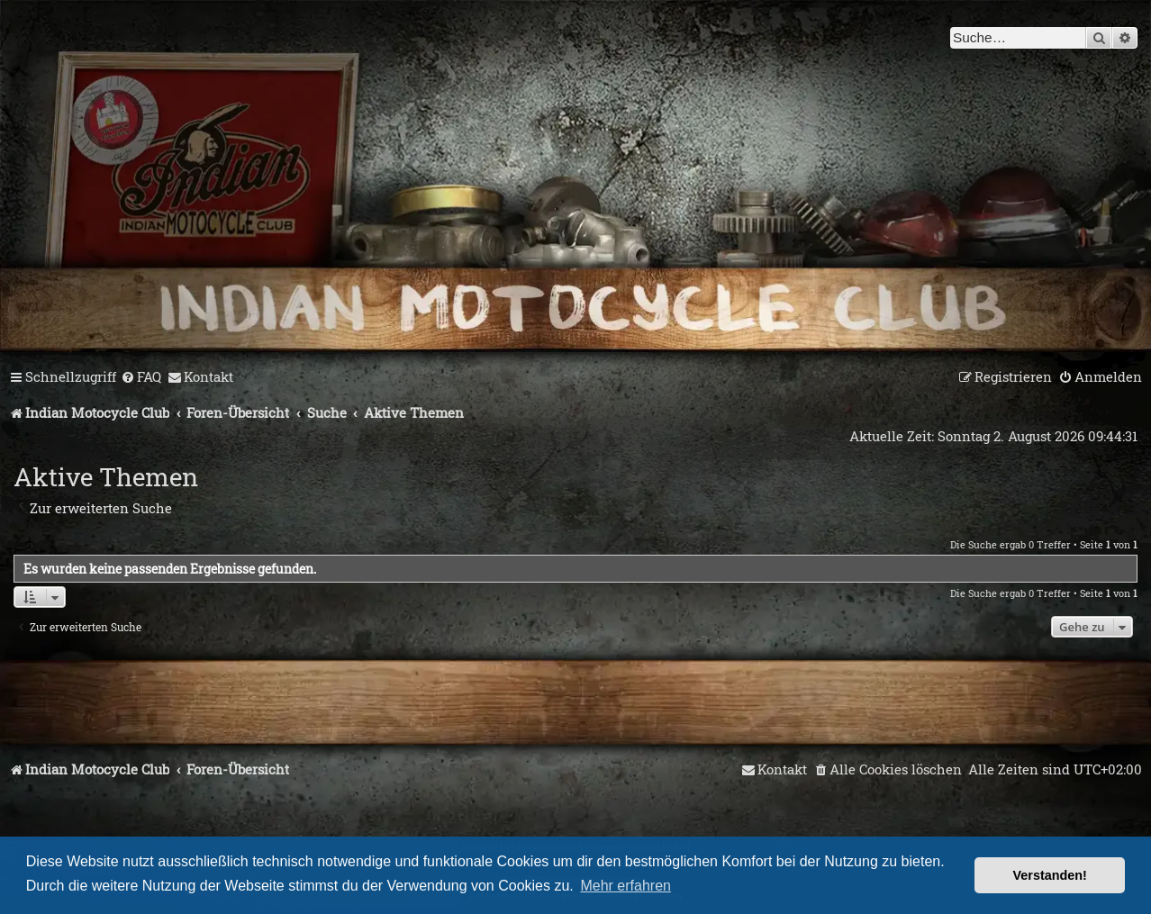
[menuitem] (141, 377)
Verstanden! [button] (1050, 875)
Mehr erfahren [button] (625, 885)
